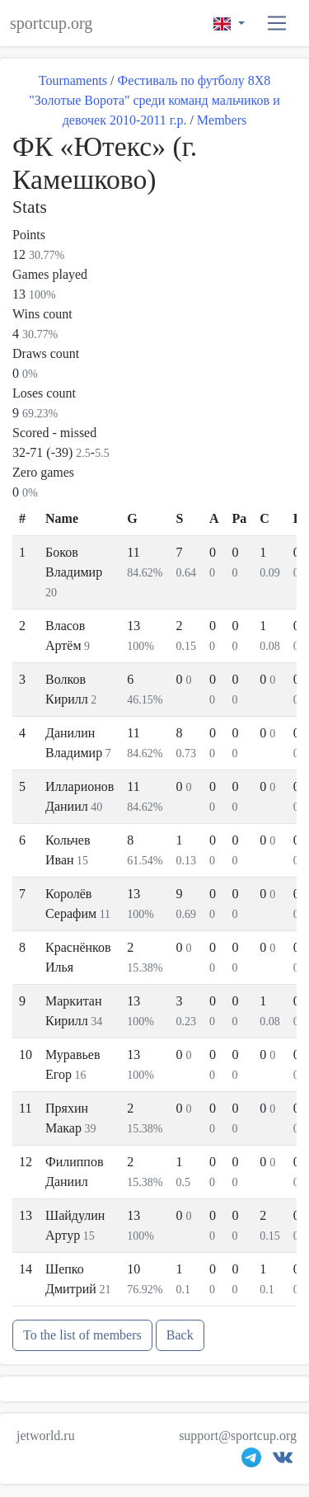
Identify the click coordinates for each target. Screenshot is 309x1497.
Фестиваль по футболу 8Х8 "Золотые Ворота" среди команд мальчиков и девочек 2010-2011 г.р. (154, 100)
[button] (277, 23)
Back (180, 1335)
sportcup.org (51, 23)
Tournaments (73, 80)
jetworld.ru (45, 1436)
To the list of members (82, 1335)
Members (221, 120)
